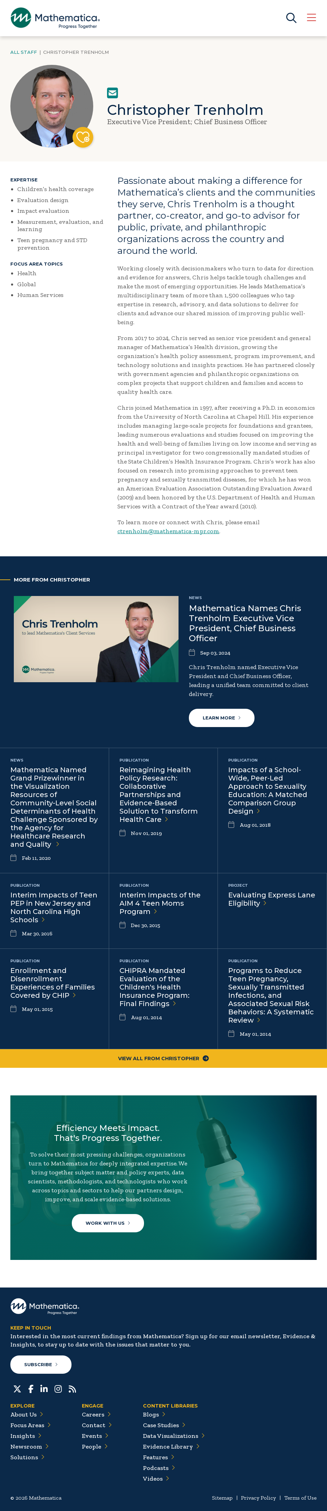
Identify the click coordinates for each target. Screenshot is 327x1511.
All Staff (23, 52)
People (95, 1446)
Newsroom (29, 1446)
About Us (26, 1414)
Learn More (222, 717)
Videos (156, 1478)
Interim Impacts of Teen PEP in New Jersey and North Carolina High (53, 907)
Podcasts (159, 1468)
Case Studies (164, 1425)
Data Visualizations (174, 1436)
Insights (25, 1436)
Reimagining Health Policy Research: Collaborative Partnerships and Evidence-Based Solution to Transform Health (158, 795)
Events (95, 1436)
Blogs (154, 1414)
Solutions (27, 1457)
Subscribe (41, 1364)
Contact (97, 1425)
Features (158, 1457)
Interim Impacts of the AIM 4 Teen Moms (160, 903)
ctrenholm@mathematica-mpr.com (168, 531)
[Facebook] (30, 1388)
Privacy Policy (258, 1497)
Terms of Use (300, 1497)
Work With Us (108, 1223)
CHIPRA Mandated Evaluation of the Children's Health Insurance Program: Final (154, 987)
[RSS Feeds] (72, 1388)
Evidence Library (171, 1446)
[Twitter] (17, 1388)
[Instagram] (58, 1388)
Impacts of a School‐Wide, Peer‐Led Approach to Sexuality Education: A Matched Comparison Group (267, 790)
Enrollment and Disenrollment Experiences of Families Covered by (52, 983)
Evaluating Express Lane (271, 899)
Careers (96, 1414)
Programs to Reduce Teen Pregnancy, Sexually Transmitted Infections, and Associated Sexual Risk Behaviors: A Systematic (271, 995)
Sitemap (222, 1497)
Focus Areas (30, 1425)
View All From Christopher (163, 1058)
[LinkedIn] (44, 1388)
